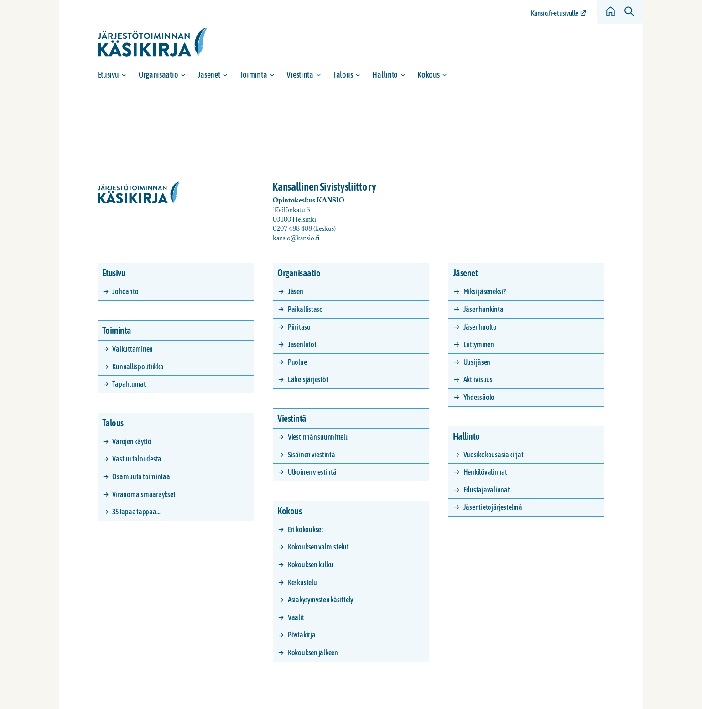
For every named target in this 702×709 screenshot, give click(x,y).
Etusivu (108, 74)
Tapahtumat (129, 384)
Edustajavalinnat (486, 490)
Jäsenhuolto (480, 327)
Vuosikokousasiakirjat (493, 454)
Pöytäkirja (302, 635)
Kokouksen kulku (310, 564)
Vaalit (296, 617)
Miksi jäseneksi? (484, 291)
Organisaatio (158, 74)
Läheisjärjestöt (308, 379)
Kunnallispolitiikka (137, 366)
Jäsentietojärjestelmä (492, 507)
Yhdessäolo (479, 397)
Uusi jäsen (477, 362)
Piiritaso (299, 327)
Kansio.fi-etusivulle (554, 13)
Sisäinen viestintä (311, 454)
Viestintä (299, 74)
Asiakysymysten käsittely (320, 599)
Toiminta (253, 74)
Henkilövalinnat (485, 472)
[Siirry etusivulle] (152, 42)
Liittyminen (478, 344)
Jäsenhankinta (483, 309)
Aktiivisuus (478, 379)
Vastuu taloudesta (136, 459)
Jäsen (295, 291)
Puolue (297, 362)
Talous (343, 74)
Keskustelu (302, 582)
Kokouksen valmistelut (318, 547)
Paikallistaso (305, 309)
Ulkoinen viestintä (312, 472)
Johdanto (125, 291)
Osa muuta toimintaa (141, 476)
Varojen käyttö (131, 441)
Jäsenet (209, 74)
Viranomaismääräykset (143, 494)
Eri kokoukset (305, 529)
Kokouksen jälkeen (313, 652)
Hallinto (385, 74)
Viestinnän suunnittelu (318, 437)
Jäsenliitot (302, 344)
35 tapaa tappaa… (136, 511)
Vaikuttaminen (132, 349)
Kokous (428, 74)
